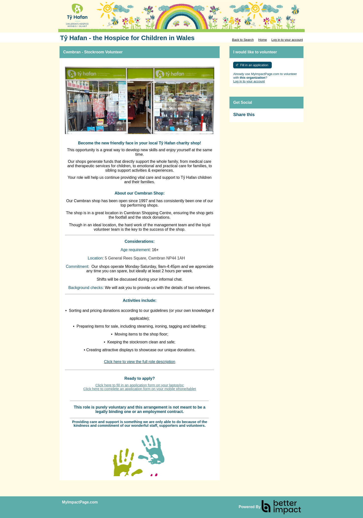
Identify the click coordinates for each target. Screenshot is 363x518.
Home (262, 40)
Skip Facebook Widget (271, 117)
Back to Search (243, 40)
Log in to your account (287, 40)
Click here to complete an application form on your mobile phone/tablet (139, 389)
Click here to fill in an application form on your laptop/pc (139, 385)
